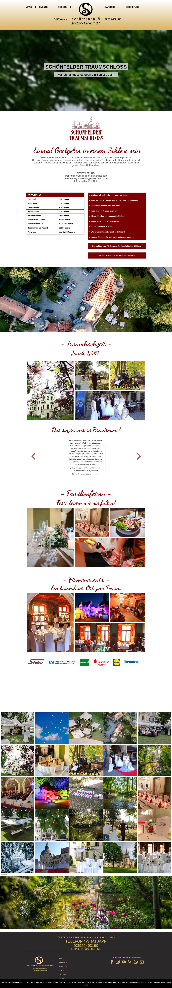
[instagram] (118, 962)
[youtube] (124, 962)
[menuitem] (29, 7)
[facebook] (112, 962)
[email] (142, 962)
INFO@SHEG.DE (91, 949)
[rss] (130, 962)
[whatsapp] (136, 962)
